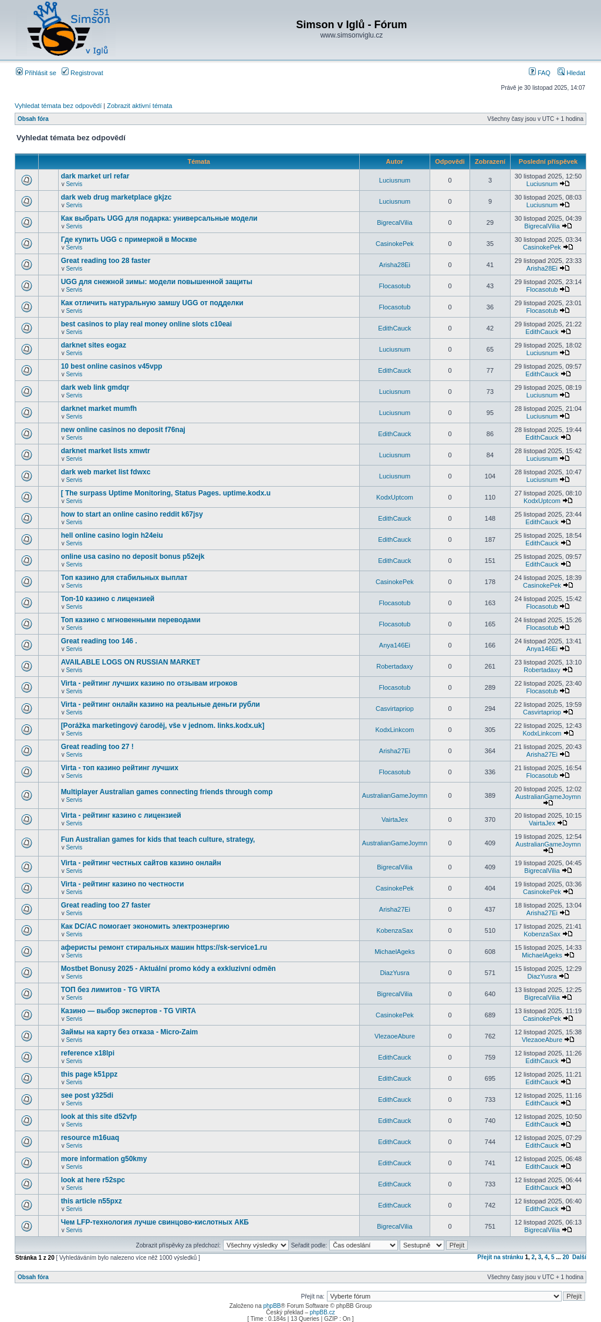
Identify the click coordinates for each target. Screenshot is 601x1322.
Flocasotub (395, 285)
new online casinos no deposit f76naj (123, 430)
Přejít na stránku (500, 1257)
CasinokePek (395, 243)
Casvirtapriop (395, 708)
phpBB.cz (322, 1312)
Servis (74, 184)
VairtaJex (394, 819)
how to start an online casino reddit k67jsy (132, 514)
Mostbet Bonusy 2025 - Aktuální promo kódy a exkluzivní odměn (168, 968)
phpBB (272, 1306)
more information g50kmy (104, 1159)
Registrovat (82, 72)
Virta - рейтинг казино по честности (122, 884)
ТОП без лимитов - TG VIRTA (110, 990)
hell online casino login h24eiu (112, 535)
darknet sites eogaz (93, 345)
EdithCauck (394, 328)
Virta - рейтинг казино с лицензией (121, 815)
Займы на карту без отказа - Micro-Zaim (129, 1032)
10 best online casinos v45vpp (112, 366)
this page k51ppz (89, 1074)
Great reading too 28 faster (106, 261)
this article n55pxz (91, 1201)
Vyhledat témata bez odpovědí (58, 105)
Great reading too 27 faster (106, 905)
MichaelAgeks (394, 951)
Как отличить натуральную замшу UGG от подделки (152, 303)
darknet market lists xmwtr (105, 451)
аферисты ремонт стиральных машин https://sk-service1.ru (164, 947)
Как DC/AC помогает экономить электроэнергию (145, 926)
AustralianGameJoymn (394, 795)
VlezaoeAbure (394, 1036)
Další (579, 1257)
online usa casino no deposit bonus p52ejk (133, 556)
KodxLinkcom (394, 729)
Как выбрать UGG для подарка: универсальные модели (159, 218)
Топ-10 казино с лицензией (108, 599)
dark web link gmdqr (95, 387)
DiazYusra (394, 972)
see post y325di (87, 1095)
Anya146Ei (394, 645)
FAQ (540, 72)
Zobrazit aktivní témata (139, 105)
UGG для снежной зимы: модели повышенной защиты (156, 282)
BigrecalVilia (394, 222)
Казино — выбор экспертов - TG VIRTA (128, 1011)
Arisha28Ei (394, 264)
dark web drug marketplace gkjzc (116, 197)
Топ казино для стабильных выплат (124, 578)
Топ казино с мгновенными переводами (131, 620)
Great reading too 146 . (99, 641)
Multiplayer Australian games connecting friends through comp (167, 792)
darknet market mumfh (99, 408)
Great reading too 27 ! (97, 747)
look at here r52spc (93, 1180)
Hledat (571, 72)
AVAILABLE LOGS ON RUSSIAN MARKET (131, 662)
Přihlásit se (36, 72)
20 (565, 1257)
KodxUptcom (394, 497)
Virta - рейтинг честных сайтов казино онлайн (141, 863)
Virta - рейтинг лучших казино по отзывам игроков (149, 683)
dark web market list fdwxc (106, 472)
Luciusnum (394, 180)
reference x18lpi (87, 1053)
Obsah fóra (33, 119)
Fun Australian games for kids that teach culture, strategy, (158, 839)
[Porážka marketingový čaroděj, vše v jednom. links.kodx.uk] (163, 725)
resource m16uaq (90, 1138)
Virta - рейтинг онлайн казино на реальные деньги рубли (160, 704)
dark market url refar (95, 176)
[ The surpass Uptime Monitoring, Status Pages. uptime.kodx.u (166, 493)
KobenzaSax (394, 930)
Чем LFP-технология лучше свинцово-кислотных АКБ (155, 1222)
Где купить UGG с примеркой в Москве (129, 239)
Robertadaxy (394, 666)
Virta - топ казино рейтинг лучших (119, 768)
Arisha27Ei (394, 750)
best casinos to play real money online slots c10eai (146, 324)
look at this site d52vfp (99, 1116)
